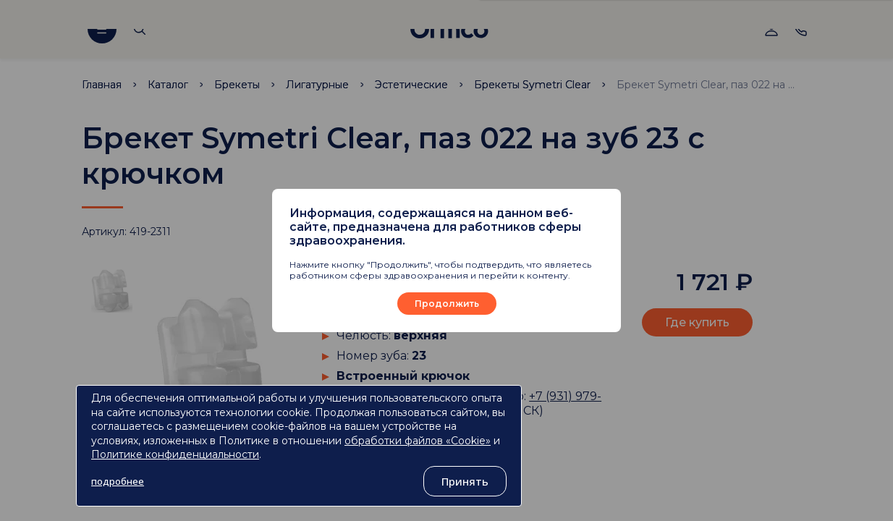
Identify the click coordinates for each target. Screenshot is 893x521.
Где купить (697, 322)
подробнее (117, 481)
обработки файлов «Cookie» (417, 440)
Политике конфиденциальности (175, 454)
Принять (464, 481)
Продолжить (447, 303)
